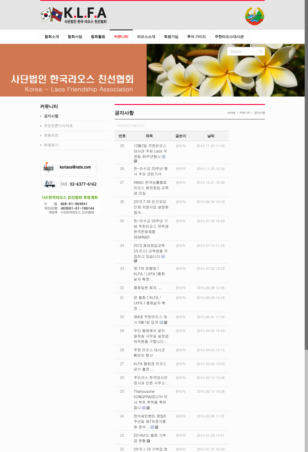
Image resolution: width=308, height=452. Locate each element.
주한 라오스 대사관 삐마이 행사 (149, 352)
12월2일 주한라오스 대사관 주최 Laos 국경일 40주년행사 (150, 151)
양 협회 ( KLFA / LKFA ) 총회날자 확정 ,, (150, 303)
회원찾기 (51, 145)
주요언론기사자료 (58, 126)
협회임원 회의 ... (148, 287)
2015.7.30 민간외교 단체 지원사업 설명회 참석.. (151, 207)
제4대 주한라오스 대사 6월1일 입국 (150, 319)
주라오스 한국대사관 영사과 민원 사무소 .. (151, 380)
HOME (231, 112)
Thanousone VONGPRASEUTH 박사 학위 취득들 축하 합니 (151, 399)
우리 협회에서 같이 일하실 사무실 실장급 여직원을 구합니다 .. (151, 336)
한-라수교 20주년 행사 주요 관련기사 (151, 171)
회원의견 (51, 135)
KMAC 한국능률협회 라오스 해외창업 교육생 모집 (151, 187)
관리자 (181, 145)
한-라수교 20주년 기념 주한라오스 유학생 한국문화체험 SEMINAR (151, 228)
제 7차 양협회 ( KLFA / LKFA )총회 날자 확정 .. (149, 273)
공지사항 (259, 112)
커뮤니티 (244, 112)
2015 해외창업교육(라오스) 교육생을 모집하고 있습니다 (151, 251)
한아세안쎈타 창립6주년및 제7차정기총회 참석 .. (150, 421)
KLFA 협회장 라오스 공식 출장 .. (150, 366)
